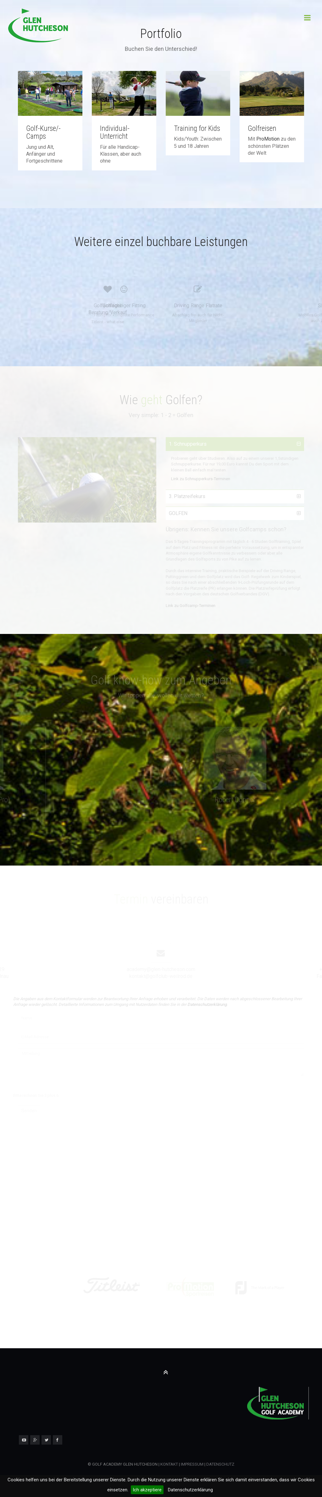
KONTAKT (169, 1464)
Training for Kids (197, 128)
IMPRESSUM (191, 1464)
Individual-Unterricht (115, 132)
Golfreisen (262, 128)
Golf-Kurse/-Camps (43, 132)
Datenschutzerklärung (190, 1490)
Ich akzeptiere (147, 1490)
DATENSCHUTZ (220, 1464)
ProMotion (268, 139)
